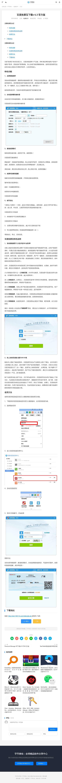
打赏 (37, 621)
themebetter (36, 776)
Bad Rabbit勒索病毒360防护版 (48, 646)
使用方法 (12, 34)
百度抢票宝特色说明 (15, 31)
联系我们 (41, 763)
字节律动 (31, 2)
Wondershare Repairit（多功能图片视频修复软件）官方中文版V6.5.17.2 (49, 669)
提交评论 (52, 729)
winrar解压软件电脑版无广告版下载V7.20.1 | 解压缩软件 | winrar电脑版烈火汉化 (31, 669)
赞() (45, 18)
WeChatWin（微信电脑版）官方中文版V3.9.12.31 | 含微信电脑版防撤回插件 (49, 689)
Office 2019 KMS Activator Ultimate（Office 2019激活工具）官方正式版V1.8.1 (31, 710)
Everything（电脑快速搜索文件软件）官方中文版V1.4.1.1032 (13, 669)
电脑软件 (16, 6)
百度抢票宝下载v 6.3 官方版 (31, 14)
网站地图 (44, 776)
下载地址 (9, 39)
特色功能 (12, 28)
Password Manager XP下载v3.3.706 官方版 (17, 646)
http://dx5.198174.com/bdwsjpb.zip (20, 616)
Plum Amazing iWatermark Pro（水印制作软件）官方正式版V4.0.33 (13, 710)
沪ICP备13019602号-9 (24, 763)
